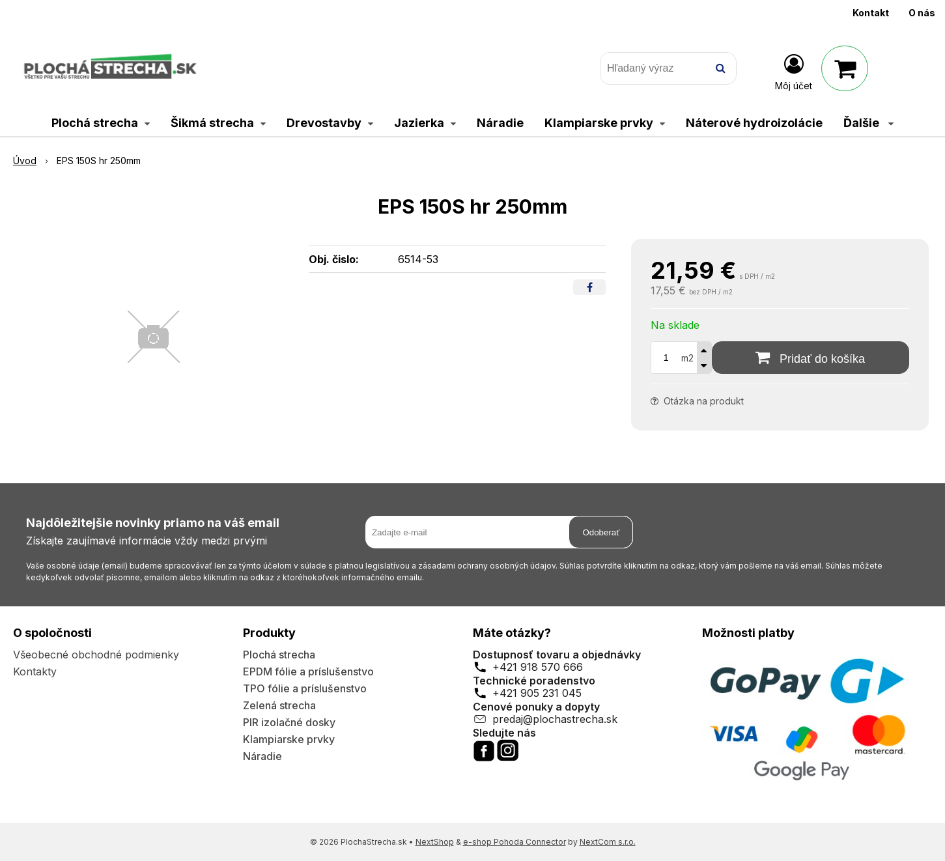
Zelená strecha (279, 705)
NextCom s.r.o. (608, 842)
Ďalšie (868, 123)
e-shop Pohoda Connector (514, 842)
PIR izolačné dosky (289, 722)
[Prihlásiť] (793, 70)
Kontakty (35, 671)
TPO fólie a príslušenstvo (305, 688)
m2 (687, 357)
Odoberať (600, 532)
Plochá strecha (279, 654)
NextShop (435, 842)
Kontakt (871, 12)
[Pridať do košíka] (810, 357)
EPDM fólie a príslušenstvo (308, 671)
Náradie (262, 756)
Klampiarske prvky (289, 739)
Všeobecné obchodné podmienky (96, 654)
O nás (922, 12)
